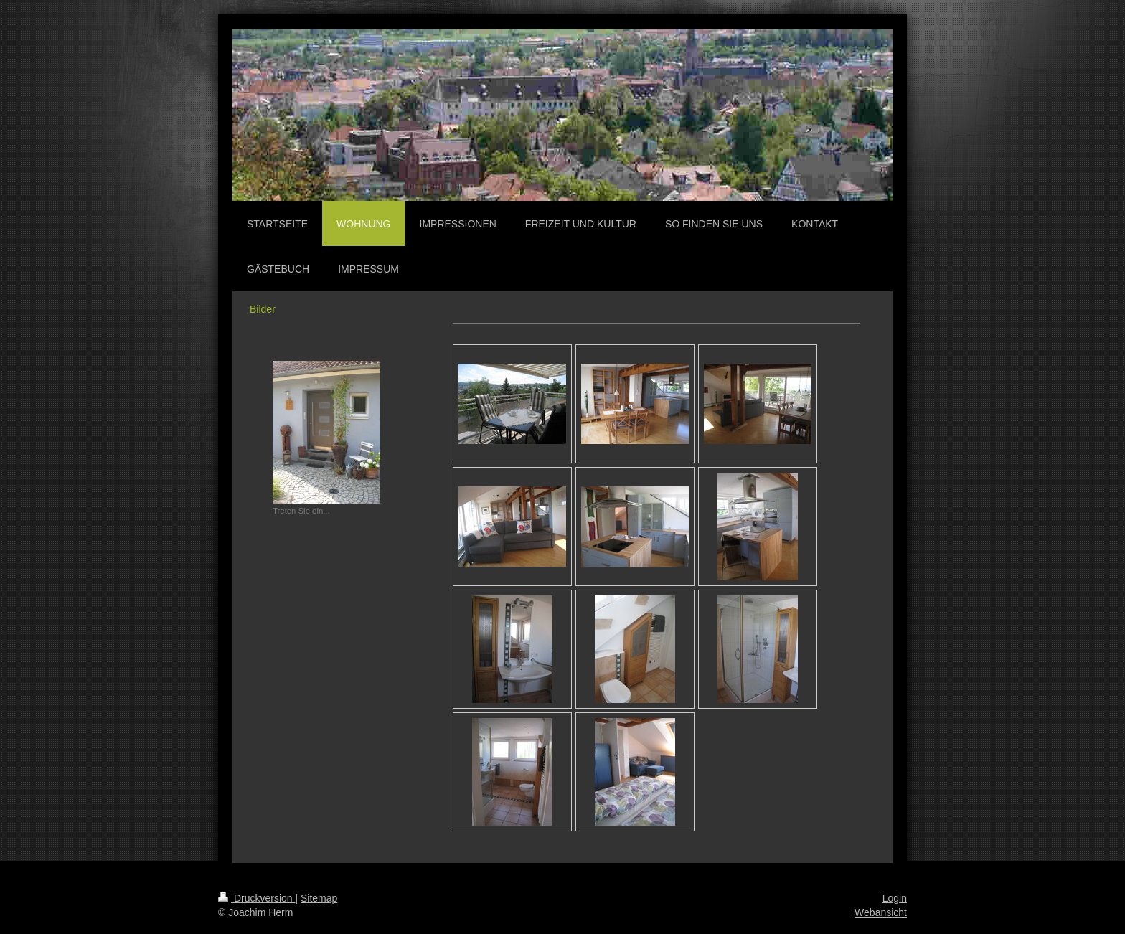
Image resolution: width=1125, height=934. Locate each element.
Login (894, 898)
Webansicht (881, 912)
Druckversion (256, 898)
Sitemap (319, 898)
